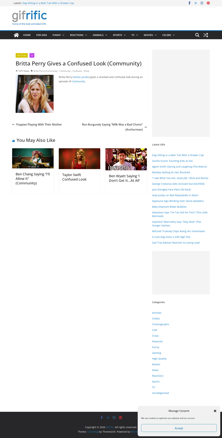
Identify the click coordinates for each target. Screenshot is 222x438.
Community (65, 70)
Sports (117, 35)
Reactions (76, 35)
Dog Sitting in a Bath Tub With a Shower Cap (48, 3)
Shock (86, 70)
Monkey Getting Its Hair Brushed (171, 172)
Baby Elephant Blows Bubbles (169, 206)
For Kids (41, 35)
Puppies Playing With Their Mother (37, 124)
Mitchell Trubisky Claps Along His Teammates (178, 231)
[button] (215, 411)
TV (132, 35)
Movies (148, 35)
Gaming (156, 352)
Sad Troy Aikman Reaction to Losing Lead (176, 242)
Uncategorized (160, 393)
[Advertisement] (181, 93)
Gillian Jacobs (81, 77)
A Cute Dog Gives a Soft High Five (171, 237)
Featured (157, 341)
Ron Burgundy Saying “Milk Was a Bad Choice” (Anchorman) (114, 127)
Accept (179, 428)
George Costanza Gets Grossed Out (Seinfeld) (178, 183)
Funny (57, 35)
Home (27, 35)
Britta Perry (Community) (45, 70)
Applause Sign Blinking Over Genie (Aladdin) (178, 201)
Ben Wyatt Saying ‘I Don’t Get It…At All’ (124, 178)
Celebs (166, 35)
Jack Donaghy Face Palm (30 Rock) (171, 189)
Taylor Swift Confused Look (74, 177)
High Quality (159, 358)
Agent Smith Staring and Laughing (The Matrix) (179, 166)
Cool (154, 330)
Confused (77, 70)
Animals (98, 35)
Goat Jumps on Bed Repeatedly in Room (175, 195)
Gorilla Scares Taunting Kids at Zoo (172, 160)
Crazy (155, 335)
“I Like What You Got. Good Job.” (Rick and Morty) (180, 178)
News (155, 370)
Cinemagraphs (160, 324)
